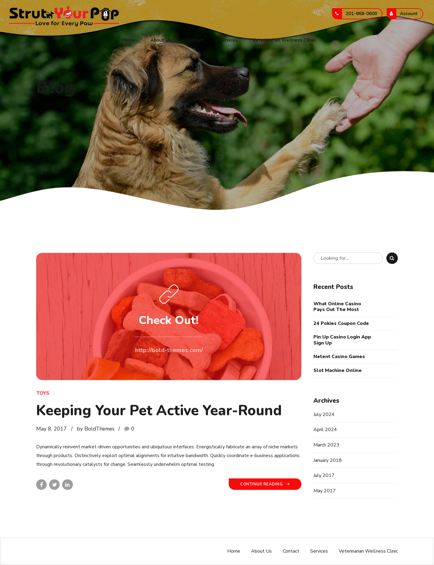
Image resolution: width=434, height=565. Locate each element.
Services (228, 40)
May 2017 (324, 490)
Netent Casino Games (339, 357)
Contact (195, 40)
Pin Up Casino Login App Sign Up (342, 340)
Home (128, 40)
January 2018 (327, 460)
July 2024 (324, 414)
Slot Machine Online (337, 370)
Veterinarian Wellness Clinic (284, 40)
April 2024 (325, 429)
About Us (160, 40)
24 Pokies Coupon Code (341, 323)
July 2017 (324, 475)
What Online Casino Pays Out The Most (337, 307)
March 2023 (326, 445)
